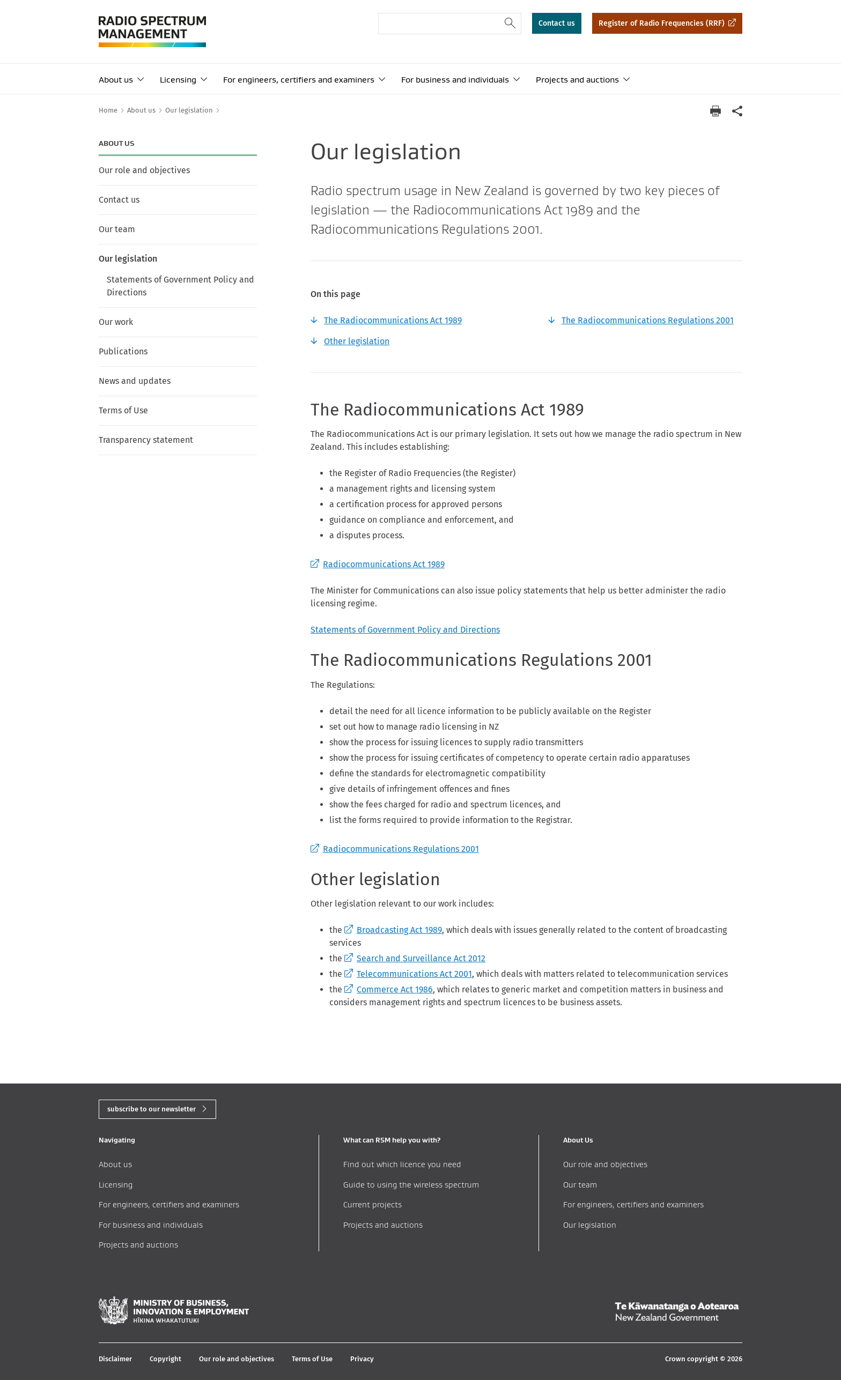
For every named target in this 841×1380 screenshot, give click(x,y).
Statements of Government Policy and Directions (180, 286)
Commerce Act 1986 (388, 989)
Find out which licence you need (402, 1164)
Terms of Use (123, 410)
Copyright (165, 1359)
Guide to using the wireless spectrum (411, 1184)
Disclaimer (115, 1359)
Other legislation (356, 341)
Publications (123, 351)
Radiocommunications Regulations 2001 (395, 849)
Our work (116, 322)
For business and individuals (455, 80)
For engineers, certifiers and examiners (298, 80)
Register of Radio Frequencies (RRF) (662, 23)
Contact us (556, 23)
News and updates (135, 381)
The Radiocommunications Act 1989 (393, 320)
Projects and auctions (577, 80)
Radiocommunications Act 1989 (378, 564)
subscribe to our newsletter (151, 1109)
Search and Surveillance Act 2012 (414, 958)
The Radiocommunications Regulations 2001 (648, 320)
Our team (117, 229)
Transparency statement (146, 440)
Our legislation (128, 259)
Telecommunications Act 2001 (408, 974)
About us (116, 80)
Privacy (362, 1359)
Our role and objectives (144, 170)
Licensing (178, 80)
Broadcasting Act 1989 (393, 930)
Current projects (372, 1204)
